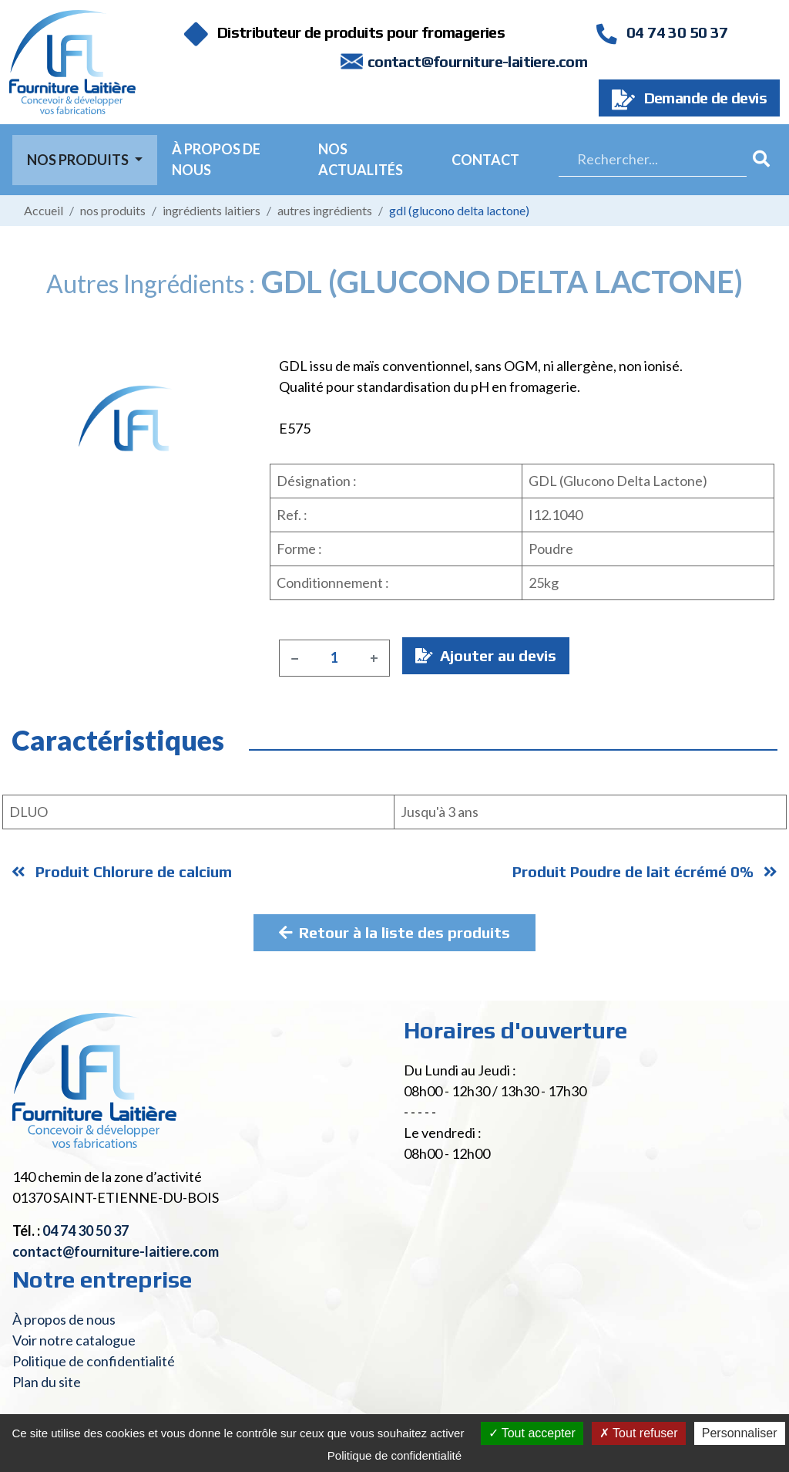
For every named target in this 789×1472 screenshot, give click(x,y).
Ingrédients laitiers (211, 210)
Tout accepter (532, 1433)
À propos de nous (216, 159)
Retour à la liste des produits (394, 932)
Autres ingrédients (324, 210)
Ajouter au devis (485, 655)
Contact (485, 159)
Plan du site (46, 1381)
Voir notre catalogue (74, 1340)
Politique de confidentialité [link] (394, 1455)
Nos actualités (360, 159)
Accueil (43, 210)
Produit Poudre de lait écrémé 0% (644, 871)
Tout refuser (638, 1433)
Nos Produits (79, 159)
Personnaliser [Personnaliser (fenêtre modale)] (739, 1433)
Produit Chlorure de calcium (122, 871)
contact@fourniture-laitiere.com (477, 61)
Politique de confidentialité (93, 1360)
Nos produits (113, 210)
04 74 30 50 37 (661, 32)
